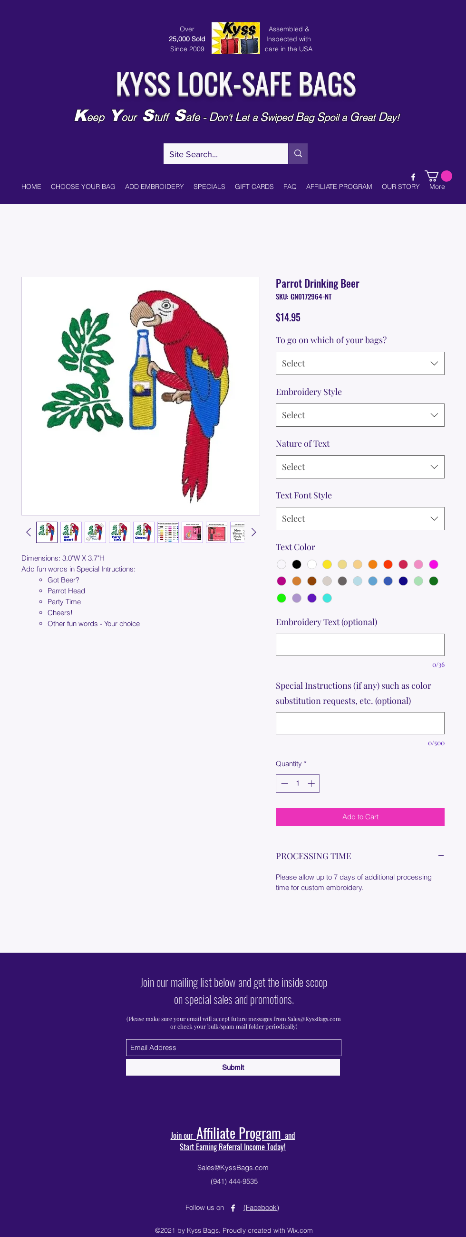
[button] (438, 176)
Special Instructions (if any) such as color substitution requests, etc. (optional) (353, 693)
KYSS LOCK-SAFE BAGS (236, 82)
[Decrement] (283, 783)
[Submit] (233, 1067)
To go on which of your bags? (331, 340)
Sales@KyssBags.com (314, 1018)
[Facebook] (413, 177)
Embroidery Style (309, 391)
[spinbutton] (298, 783)
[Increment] (312, 783)
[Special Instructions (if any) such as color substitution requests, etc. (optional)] (360, 723)
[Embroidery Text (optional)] (360, 645)
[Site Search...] (218, 154)
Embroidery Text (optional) (326, 622)
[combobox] (360, 363)
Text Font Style (304, 495)
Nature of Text (303, 443)
